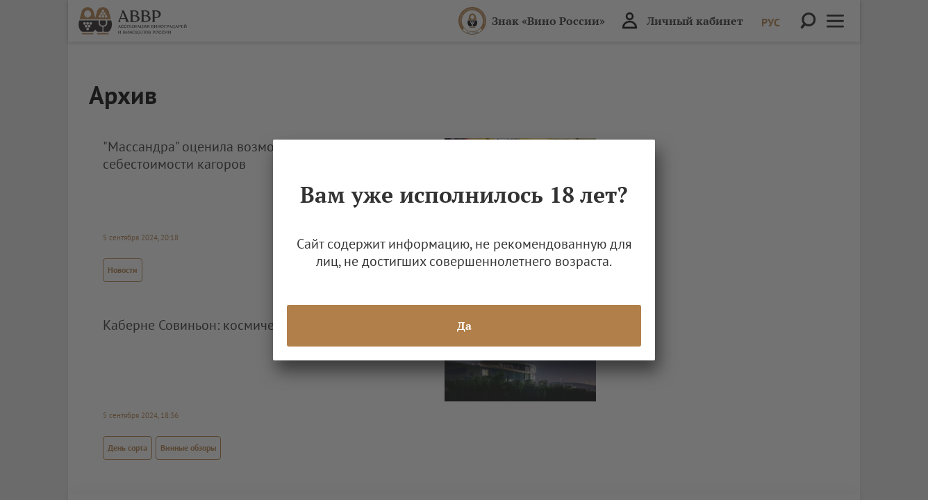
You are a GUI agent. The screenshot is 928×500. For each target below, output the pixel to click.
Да (464, 325)
